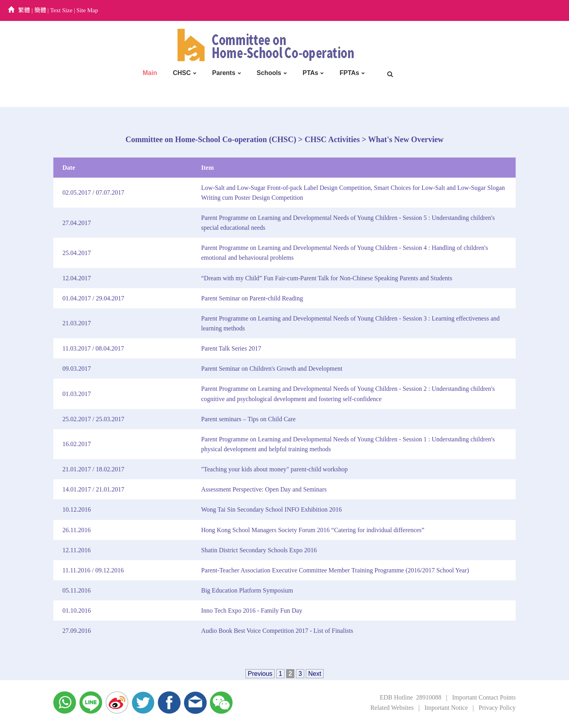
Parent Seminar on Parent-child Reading (252, 298)
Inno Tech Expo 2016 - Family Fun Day (251, 610)
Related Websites (392, 707)
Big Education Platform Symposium (247, 590)
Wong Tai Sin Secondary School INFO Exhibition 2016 (271, 509)
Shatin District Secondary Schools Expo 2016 (259, 550)
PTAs (310, 72)
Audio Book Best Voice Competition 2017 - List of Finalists (277, 630)
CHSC (181, 72)
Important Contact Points (484, 697)
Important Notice (446, 707)
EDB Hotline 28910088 (410, 697)
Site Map (87, 10)
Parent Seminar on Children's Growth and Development (271, 368)
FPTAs (349, 72)
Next (314, 673)
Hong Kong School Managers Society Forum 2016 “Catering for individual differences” (312, 530)
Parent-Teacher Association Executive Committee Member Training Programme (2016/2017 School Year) (335, 570)
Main (150, 72)
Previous (260, 673)
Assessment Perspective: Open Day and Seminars (264, 489)
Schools (269, 72)
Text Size (61, 10)
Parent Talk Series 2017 (231, 348)
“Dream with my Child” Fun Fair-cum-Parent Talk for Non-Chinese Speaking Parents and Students (326, 278)
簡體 (40, 10)
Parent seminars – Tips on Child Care (248, 419)
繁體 (24, 10)
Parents (224, 72)
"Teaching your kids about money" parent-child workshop (274, 469)
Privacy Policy (497, 707)
